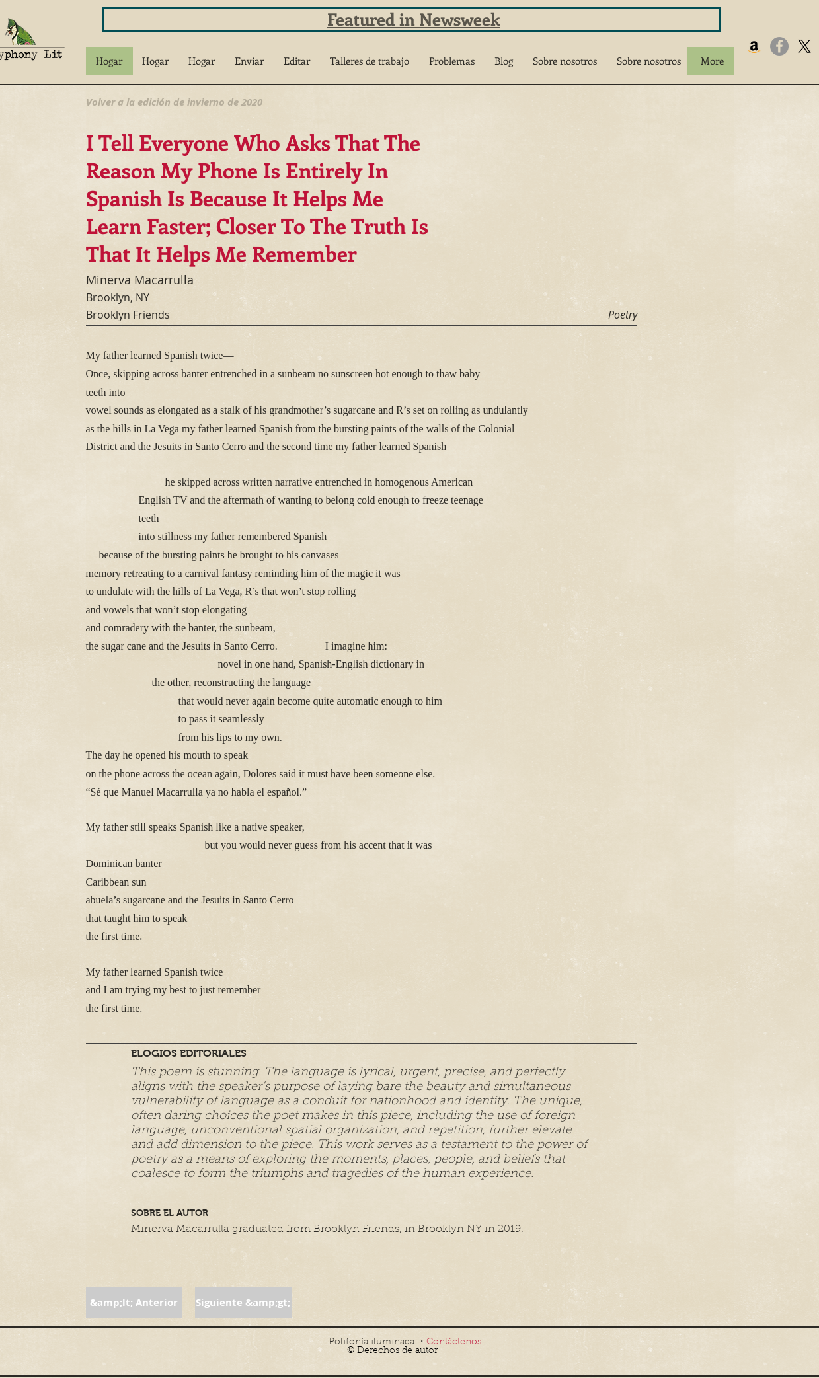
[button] (249, 61)
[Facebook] (779, 46)
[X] (804, 46)
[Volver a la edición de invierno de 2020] (174, 102)
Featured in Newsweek (413, 18)
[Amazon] (754, 46)
